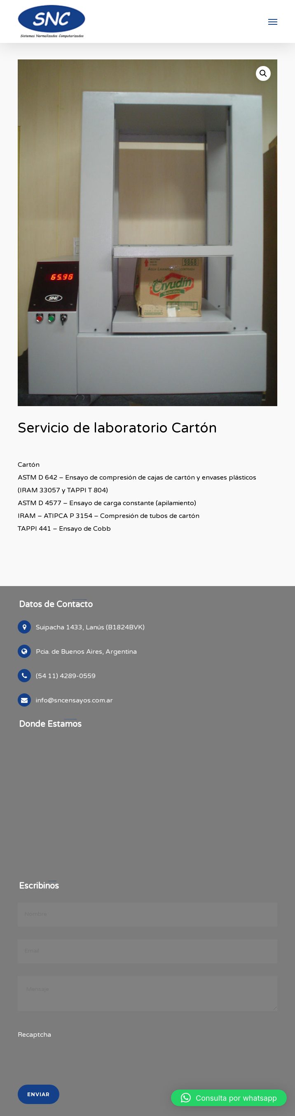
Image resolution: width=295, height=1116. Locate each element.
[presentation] (74, 1080)
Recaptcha (34, 1035)
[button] (272, 21)
